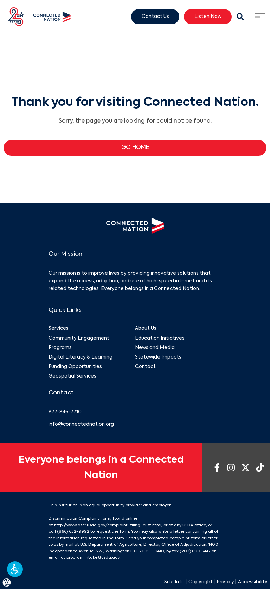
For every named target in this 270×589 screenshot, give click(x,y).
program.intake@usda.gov (93, 558)
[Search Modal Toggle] (240, 16)
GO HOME (135, 147)
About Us (145, 329)
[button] (15, 569)
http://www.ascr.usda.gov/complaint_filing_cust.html (107, 525)
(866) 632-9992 (73, 532)
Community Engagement (79, 338)
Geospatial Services (72, 376)
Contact (145, 367)
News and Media (155, 348)
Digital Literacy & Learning (80, 357)
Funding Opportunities (75, 367)
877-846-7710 (65, 412)
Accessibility (253, 582)
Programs (60, 348)
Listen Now (207, 16)
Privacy (225, 582)
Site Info (174, 582)
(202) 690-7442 (195, 551)
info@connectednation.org (81, 424)
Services (59, 329)
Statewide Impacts (158, 357)
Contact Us (155, 16)
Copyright (200, 582)
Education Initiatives (160, 338)
